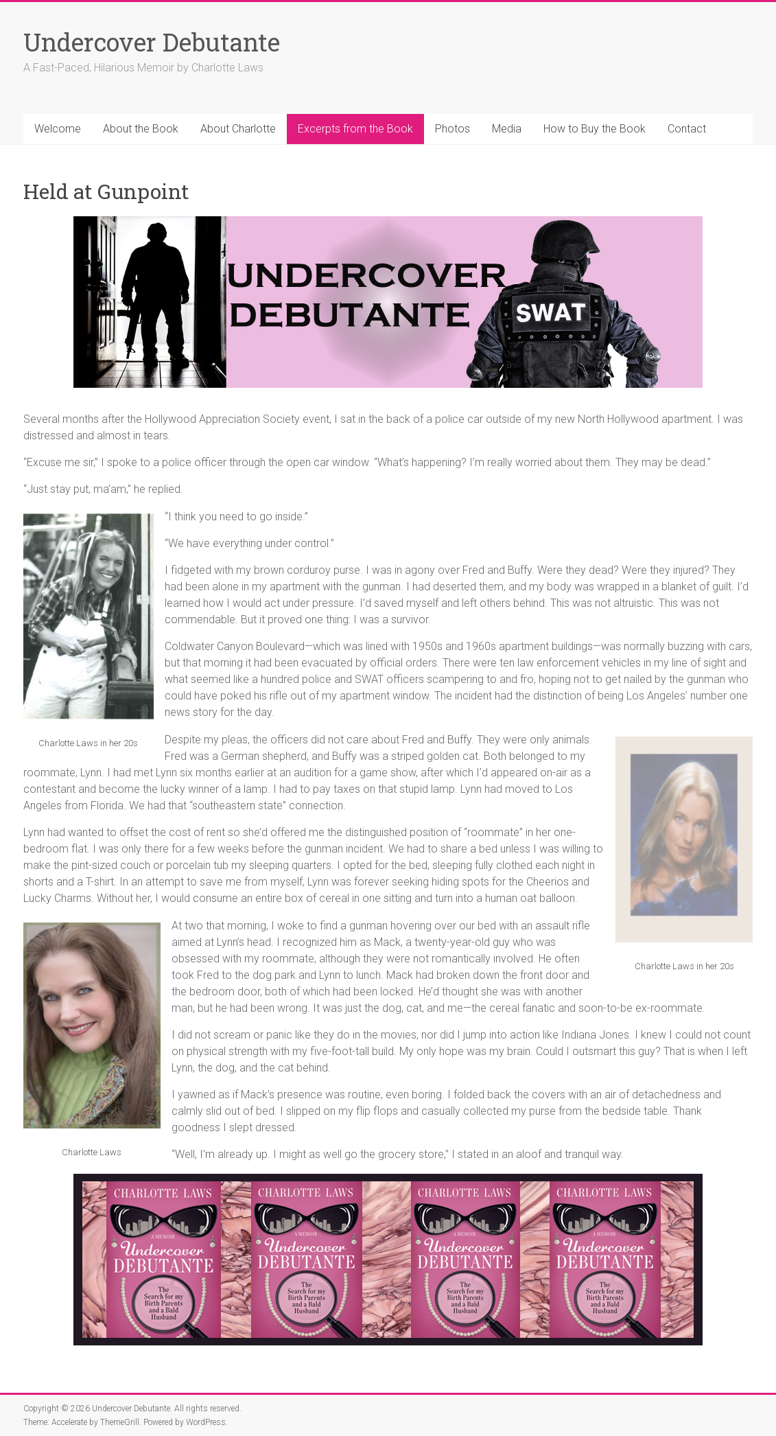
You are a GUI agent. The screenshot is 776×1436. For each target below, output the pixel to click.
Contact (687, 128)
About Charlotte (238, 128)
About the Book (140, 128)
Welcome (57, 128)
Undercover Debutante (151, 41)
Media (506, 128)
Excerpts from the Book (355, 128)
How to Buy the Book (594, 128)
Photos (452, 128)
